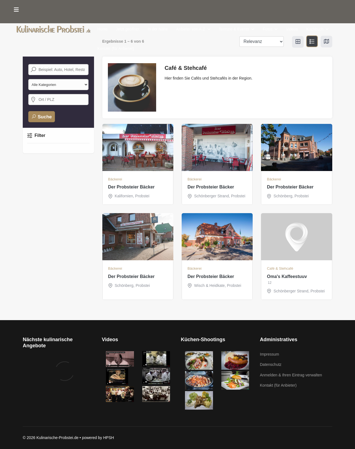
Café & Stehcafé (280, 268)
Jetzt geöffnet (127, 29)
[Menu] (16, 9)
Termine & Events (234, 29)
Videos (292, 29)
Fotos (267, 29)
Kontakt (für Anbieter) (115, 48)
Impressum (269, 354)
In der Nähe (158, 29)
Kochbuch (314, 29)
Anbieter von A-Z (190, 29)
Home (102, 29)
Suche (41, 116)
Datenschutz (271, 364)
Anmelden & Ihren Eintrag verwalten (291, 375)
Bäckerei (115, 179)
